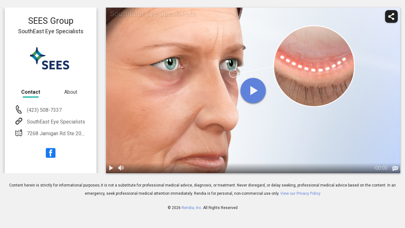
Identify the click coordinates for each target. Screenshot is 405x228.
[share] (391, 16)
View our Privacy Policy (300, 193)
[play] (253, 90)
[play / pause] (111, 168)
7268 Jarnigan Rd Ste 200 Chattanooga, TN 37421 (81, 133)
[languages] (395, 169)
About (70, 92)
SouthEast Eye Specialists (55, 122)
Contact (30, 92)
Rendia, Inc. (192, 208)
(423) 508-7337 (44, 110)
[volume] (121, 168)
